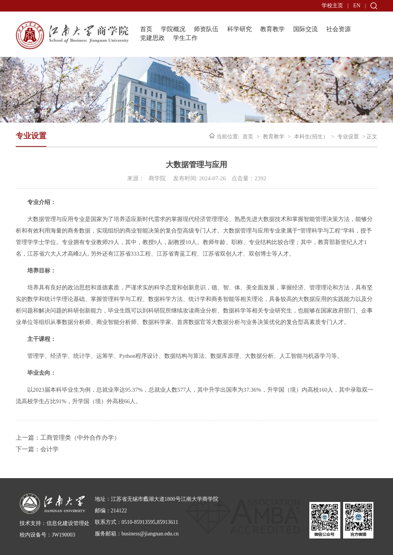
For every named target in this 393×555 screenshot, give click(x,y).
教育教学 (272, 29)
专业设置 (348, 137)
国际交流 (305, 29)
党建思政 (152, 38)
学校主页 (332, 5)
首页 (146, 29)
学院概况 (173, 29)
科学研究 (239, 29)
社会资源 (338, 29)
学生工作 (185, 38)
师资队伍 (206, 29)
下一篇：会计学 (37, 449)
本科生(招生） (311, 137)
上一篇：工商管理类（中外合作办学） (68, 437)
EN (356, 5)
